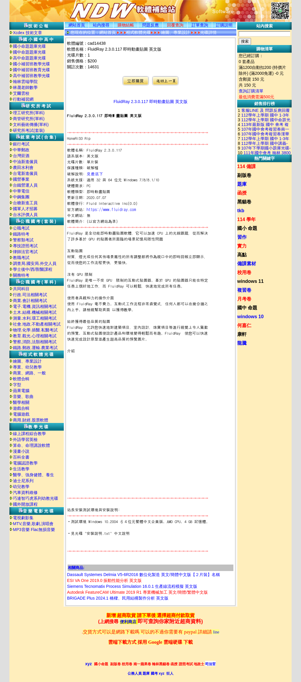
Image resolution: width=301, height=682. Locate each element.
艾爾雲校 (21, 93)
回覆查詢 (175, 25)
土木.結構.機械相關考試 (34, 312)
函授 (242, 192)
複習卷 (244, 290)
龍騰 (242, 343)
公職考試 (21, 228)
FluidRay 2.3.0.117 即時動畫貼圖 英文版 (150, 101)
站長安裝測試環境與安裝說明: (93, 509)
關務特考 (21, 275)
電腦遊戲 (21, 414)
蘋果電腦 (21, 390)
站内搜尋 (101, 25)
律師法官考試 (25, 251)
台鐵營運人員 (25, 185)
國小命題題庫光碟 (29, 46)
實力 (242, 245)
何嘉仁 (244, 325)
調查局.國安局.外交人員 (34, 263)
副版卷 (244, 175)
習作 (242, 237)
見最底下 (95, 174)
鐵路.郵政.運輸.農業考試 (35, 347)
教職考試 (21, 257)
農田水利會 (23, 167)
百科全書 (21, 457)
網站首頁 (76, 25)
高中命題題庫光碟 (29, 58)
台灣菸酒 (21, 155)
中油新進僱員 (25, 161)
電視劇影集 (23, 517)
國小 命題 (247, 228)
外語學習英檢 (25, 439)
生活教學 (21, 469)
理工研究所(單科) (28, 112)
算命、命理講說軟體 (31, 445)
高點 (242, 254)
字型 (17, 384)
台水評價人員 (25, 214)
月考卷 (244, 298)
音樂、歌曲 (23, 396)
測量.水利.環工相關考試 (34, 318)
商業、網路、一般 (29, 373)
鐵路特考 (21, 234)
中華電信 (21, 191)
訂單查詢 (200, 25)
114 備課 (246, 166)
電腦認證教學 (25, 463)
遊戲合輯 (21, 408)
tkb (240, 210)
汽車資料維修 (25, 492)
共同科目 (21, 288)
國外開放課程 (25, 504)
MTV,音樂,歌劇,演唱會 (33, 523)
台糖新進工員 (25, 202)
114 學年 (246, 219)
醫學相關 (21, 402)
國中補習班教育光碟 (31, 69)
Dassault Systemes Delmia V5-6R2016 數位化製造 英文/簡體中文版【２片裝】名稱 (143, 574)
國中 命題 (247, 307)
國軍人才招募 (25, 208)
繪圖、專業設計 (27, 361)
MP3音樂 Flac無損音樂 (34, 529)
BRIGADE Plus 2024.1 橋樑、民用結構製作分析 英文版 (117, 598)
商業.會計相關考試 (30, 300)
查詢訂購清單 (251, 91)
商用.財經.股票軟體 (30, 420)
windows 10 (250, 316)
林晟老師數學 (25, 87)
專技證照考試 (25, 245)
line (216, 632)
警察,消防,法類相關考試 (34, 341)
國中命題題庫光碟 (29, 52)
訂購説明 (224, 25)
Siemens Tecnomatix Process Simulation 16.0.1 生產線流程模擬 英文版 (132, 586)
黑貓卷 (244, 201)
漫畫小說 (21, 451)
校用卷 (244, 272)
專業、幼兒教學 (27, 367)
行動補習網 (23, 99)
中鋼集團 (21, 197)
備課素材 (246, 263)
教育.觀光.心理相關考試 (34, 335)
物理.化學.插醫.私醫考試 (35, 330)
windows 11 (250, 281)
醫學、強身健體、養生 (33, 474)
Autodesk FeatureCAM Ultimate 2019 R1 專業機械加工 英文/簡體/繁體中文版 (137, 592)
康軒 (242, 334)
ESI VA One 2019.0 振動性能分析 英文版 (104, 580)
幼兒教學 (21, 486)
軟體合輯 (21, 378)
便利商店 (128, 622)
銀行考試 (21, 144)
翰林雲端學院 (25, 81)
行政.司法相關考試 (30, 294)
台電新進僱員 (25, 173)
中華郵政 (21, 149)
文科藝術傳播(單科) (31, 124)
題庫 (242, 184)
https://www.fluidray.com (111, 209)
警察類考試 (23, 240)
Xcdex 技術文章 (27, 32)
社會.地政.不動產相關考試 (37, 324)
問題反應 (150, 25)
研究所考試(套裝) (28, 130)
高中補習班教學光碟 (31, 75)
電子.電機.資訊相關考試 (34, 306)
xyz (88, 663)
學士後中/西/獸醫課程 (32, 269)
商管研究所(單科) (28, 118)
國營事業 (21, 179)
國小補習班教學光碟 (31, 64)
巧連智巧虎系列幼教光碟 (35, 498)
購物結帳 (126, 25)
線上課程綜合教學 (29, 433)
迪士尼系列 (23, 480)
